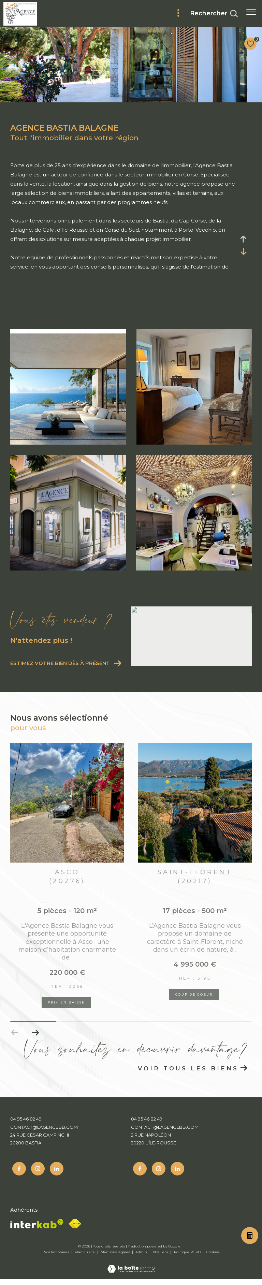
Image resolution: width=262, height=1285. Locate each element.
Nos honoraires (57, 1258)
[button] (35, 1040)
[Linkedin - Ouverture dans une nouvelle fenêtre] (54, 1175)
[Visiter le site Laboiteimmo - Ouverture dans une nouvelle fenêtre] (131, 1270)
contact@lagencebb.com (44, 1135)
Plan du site (85, 1258)
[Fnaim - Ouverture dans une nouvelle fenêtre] (75, 1230)
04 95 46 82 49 (26, 1126)
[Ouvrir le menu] (251, 12)
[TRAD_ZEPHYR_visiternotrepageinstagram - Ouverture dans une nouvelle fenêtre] (36, 1175)
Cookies (212, 1258)
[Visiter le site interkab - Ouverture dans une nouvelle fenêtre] (36, 1230)
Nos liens (161, 1258)
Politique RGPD (187, 1258)
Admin (141, 1258)
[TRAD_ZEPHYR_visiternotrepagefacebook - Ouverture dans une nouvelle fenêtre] (17, 1175)
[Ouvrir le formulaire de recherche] (214, 14)
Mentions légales (116, 1258)
